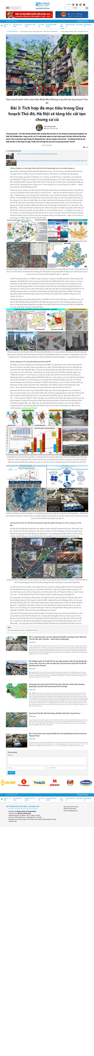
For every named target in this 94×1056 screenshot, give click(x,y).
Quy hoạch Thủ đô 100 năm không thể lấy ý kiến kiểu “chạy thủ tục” (54, 713)
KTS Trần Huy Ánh (50, 126)
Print (85, 147)
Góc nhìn (61, 25)
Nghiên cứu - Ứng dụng (30, 25)
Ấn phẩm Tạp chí (87, 25)
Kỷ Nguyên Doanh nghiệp (51, 25)
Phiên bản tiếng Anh (13, 8)
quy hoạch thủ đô (31, 630)
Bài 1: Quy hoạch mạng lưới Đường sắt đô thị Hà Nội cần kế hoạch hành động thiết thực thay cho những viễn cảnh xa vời (52, 160)
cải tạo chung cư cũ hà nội (16, 630)
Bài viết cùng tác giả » (51, 128)
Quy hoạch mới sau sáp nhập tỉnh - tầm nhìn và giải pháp (38, 31)
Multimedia (79, 24)
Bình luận (10, 755)
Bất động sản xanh (17, 25)
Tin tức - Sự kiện (7, 25)
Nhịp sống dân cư (70, 25)
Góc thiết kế (41, 25)
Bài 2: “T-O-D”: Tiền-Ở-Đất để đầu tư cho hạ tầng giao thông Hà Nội (37, 154)
